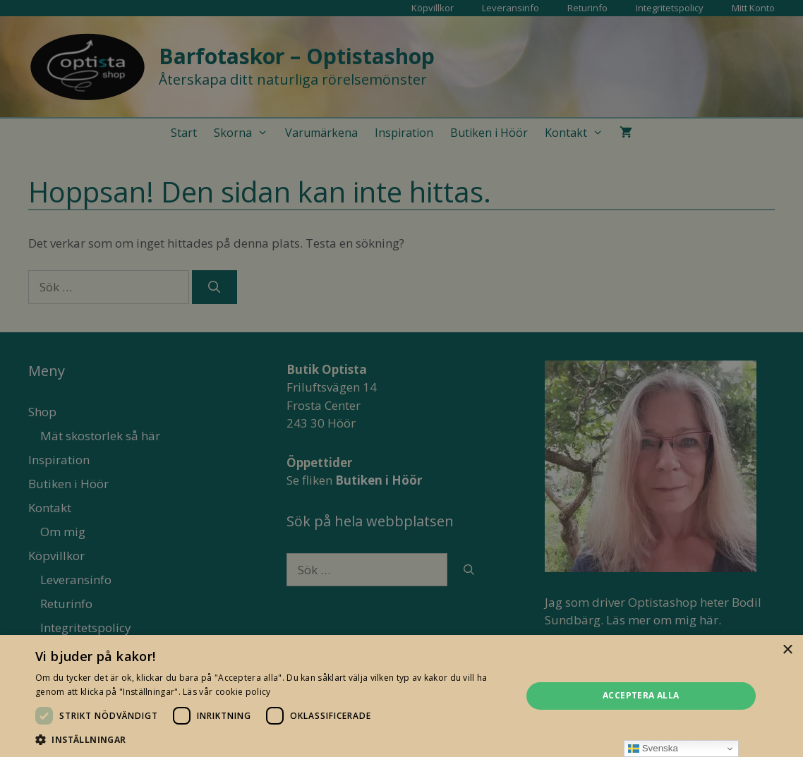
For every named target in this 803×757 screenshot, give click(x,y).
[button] (271, 739)
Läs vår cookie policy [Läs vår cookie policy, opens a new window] (226, 692)
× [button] (787, 650)
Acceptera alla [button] (641, 695)
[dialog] (401, 378)
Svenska (653, 748)
